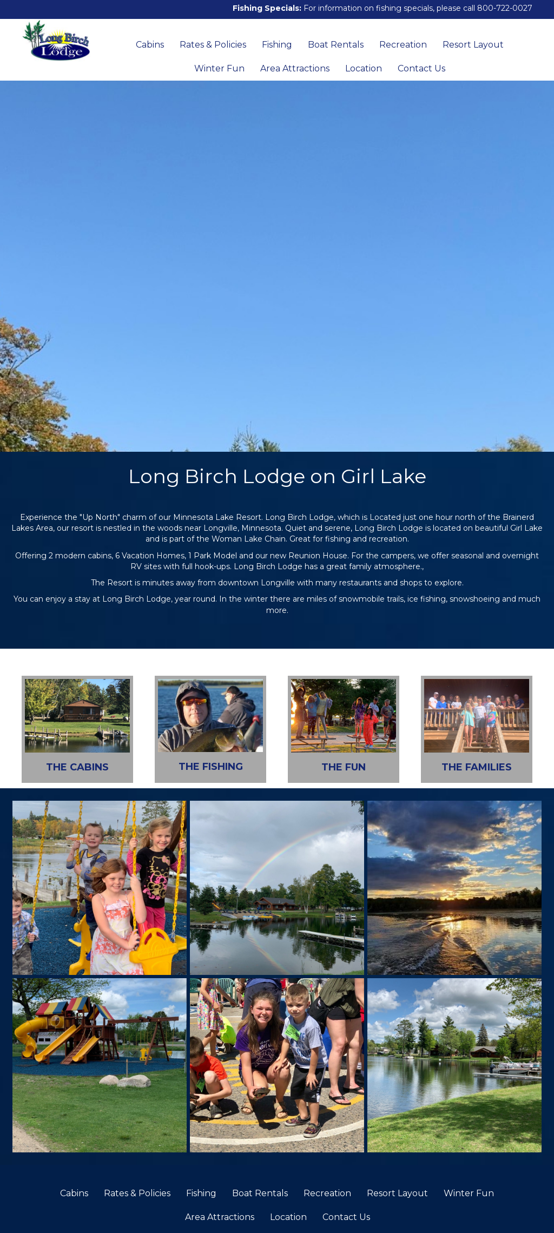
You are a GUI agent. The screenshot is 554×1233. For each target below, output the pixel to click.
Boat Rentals (336, 44)
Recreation (403, 44)
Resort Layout (473, 44)
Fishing (277, 44)
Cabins (150, 44)
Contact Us (421, 68)
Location (363, 68)
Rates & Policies (213, 44)
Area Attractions (294, 68)
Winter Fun (219, 68)
